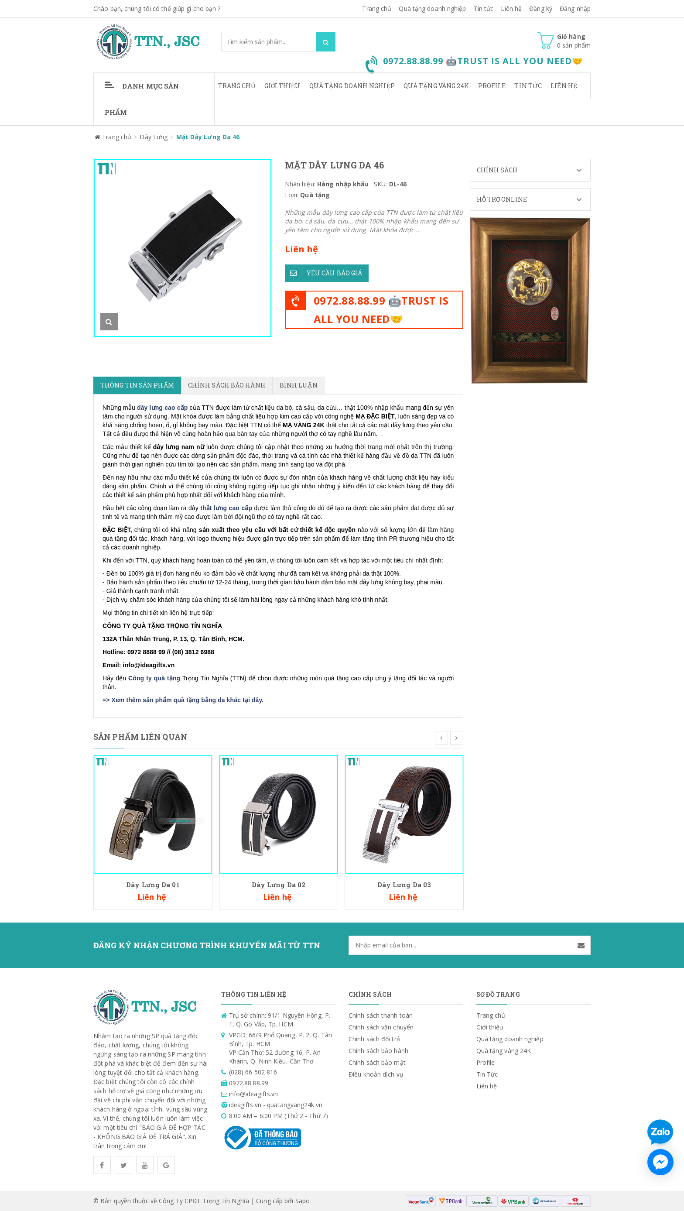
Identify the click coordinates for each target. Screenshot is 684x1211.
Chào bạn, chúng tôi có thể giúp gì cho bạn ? (156, 8)
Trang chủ (376, 8)
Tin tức (484, 8)
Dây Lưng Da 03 (404, 884)
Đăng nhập (575, 8)
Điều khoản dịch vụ (376, 1074)
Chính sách (534, 170)
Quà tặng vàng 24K (436, 86)
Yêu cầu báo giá (324, 273)
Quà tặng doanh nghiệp (432, 8)
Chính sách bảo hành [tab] (227, 385)
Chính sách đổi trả (374, 1039)
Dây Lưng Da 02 (278, 884)
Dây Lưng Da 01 (152, 884)
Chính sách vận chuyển (381, 1027)
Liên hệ (564, 86)
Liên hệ (511, 8)
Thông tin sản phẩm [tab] (137, 385)
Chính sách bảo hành (378, 1050)
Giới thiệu (282, 86)
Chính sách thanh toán (381, 1015)
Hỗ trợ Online (534, 199)
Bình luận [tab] (299, 385)
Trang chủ (237, 86)
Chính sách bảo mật (377, 1062)
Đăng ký (540, 8)
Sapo (302, 1201)
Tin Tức (528, 86)
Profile (492, 86)
